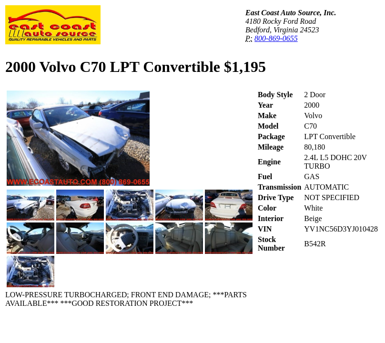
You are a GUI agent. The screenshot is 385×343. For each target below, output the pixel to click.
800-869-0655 (276, 38)
